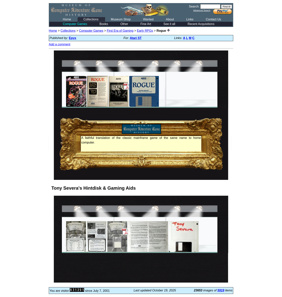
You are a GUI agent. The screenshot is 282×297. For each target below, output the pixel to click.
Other (124, 24)
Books (104, 24)
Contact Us (213, 19)
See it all (169, 24)
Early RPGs (145, 30)
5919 (220, 290)
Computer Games (75, 24)
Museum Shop (121, 19)
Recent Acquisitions (201, 24)
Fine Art (145, 24)
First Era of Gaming (120, 30)
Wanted (148, 19)
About (170, 19)
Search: (194, 6)
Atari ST (136, 38)
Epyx (72, 38)
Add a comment (59, 44)
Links (189, 19)
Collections (90, 19)
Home (67, 19)
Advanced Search (201, 10)
